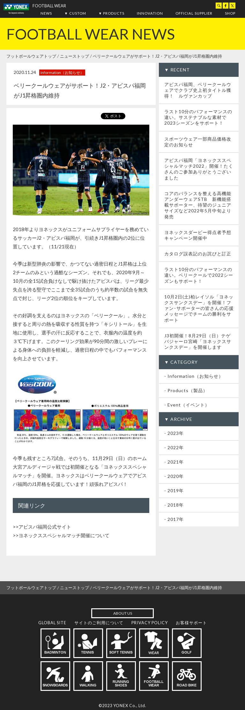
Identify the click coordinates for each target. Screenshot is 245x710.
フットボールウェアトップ (31, 56)
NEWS (46, 13)
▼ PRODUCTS (111, 13)
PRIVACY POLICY (149, 622)
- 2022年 (174, 447)
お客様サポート (191, 622)
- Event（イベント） (187, 404)
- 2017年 (174, 519)
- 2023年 (174, 433)
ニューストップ (74, 56)
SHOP (230, 13)
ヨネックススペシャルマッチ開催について (64, 535)
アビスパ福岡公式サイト (45, 527)
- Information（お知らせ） (193, 376)
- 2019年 (174, 490)
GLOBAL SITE (52, 622)
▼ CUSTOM (75, 13)
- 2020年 (174, 476)
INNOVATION (150, 13)
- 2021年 (174, 462)
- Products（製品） (186, 390)
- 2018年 (174, 505)
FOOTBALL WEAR (49, 6)
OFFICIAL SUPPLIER (193, 13)
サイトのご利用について (98, 622)
